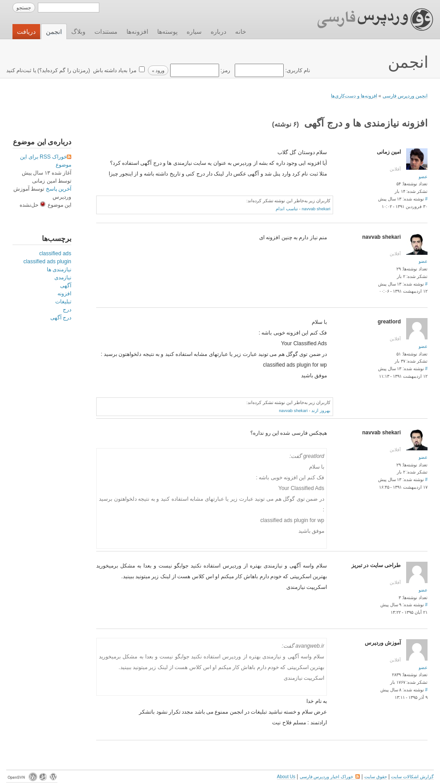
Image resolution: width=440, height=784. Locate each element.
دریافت (26, 31)
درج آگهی (60, 317)
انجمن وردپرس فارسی (405, 95)
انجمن (54, 31)
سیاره (194, 31)
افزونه (64, 293)
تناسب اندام (287, 208)
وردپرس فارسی (367, 19)
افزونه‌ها (137, 31)
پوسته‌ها (167, 31)
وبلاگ (78, 31)
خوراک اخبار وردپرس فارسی (330, 776)
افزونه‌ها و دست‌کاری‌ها (354, 95)
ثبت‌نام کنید (18, 70)
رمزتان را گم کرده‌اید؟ (63, 70)
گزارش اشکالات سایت (412, 776)
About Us (286, 776)
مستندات (106, 31)
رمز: (199, 70)
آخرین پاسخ (58, 189)
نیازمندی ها (59, 269)
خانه (240, 31)
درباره (218, 31)
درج (67, 309)
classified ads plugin (47, 261)
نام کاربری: (271, 70)
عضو (423, 176)
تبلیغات (63, 301)
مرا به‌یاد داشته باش (113, 70)
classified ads (55, 253)
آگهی (65, 285)
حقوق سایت (375, 776)
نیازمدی (62, 277)
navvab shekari (315, 208)
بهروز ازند (320, 410)
